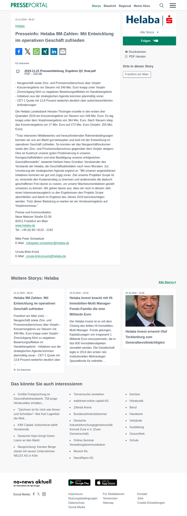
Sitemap (108, 502)
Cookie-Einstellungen (151, 502)
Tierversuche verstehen (89, 394)
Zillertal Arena (82, 407)
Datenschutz (76, 502)
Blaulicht (110, 5)
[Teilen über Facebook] (18, 51)
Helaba (20, 26)
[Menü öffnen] (172, 5)
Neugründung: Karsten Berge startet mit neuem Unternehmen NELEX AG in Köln (35, 451)
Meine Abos (142, 5)
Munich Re (80, 451)
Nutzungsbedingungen (83, 498)
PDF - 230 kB (60, 72)
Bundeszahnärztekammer (90, 414)
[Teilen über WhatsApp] (36, 51)
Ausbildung (137, 427)
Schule (134, 440)
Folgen (149, 40)
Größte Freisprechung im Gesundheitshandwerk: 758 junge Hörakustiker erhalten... (35, 399)
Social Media (76, 507)
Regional (125, 5)
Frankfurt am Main (137, 74)
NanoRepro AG (84, 457)
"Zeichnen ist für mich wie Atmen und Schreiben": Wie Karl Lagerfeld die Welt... (37, 414)
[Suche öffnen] (161, 5)
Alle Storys (149, 32)
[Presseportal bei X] (37, 494)
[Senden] (62, 51)
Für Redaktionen (113, 494)
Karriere (135, 394)
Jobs (140, 498)
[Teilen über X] (27, 51)
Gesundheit (137, 433)
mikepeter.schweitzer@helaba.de (47, 243)
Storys (96, 5)
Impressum (75, 494)
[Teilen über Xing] (45, 51)
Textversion (110, 498)
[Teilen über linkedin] (53, 51)
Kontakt (142, 494)
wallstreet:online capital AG (91, 400)
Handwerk (136, 414)
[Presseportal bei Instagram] (43, 493)
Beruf (133, 407)
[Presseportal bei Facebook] (33, 494)
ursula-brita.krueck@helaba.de (45, 256)
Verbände (136, 420)
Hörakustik (137, 400)
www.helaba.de (25, 225)
